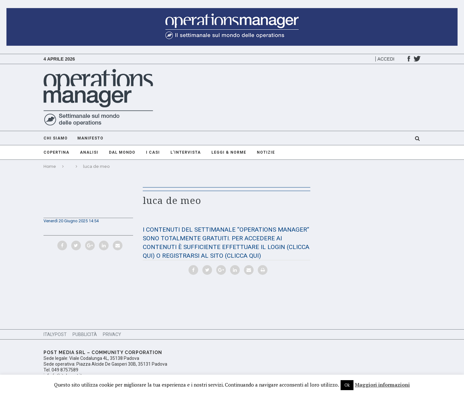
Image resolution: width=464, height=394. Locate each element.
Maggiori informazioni (382, 384)
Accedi (385, 59)
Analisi (89, 152)
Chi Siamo (56, 138)
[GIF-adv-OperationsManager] (232, 11)
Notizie (266, 152)
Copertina (56, 152)
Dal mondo (122, 152)
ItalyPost (55, 334)
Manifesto (90, 138)
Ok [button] (347, 385)
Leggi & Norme (228, 152)
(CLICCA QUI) (243, 255)
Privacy (112, 334)
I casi (153, 152)
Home (50, 166)
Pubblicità (84, 334)
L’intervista (185, 152)
